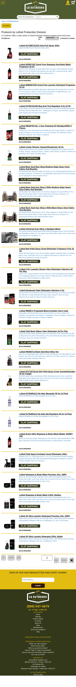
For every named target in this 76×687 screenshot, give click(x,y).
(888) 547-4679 (38, 606)
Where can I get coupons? (38, 644)
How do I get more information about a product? (38, 652)
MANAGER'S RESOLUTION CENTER (38, 637)
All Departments (13, 21)
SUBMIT (38, 585)
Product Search (38, 619)
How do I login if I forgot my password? (38, 650)
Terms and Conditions (38, 629)
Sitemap (38, 616)
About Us (38, 623)
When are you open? (38, 646)
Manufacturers (38, 627)
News (38, 625)
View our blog (38, 674)
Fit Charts (38, 621)
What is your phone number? (38, 648)
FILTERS (6, 26)
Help (38, 632)
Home (3, 21)
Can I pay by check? (38, 654)
